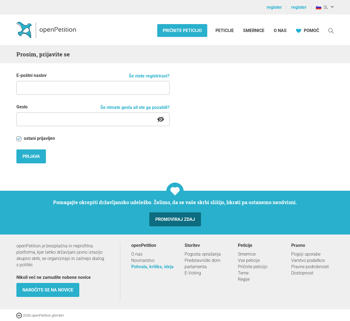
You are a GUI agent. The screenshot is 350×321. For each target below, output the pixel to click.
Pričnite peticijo (182, 30)
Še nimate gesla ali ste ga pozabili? (135, 107)
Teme (243, 273)
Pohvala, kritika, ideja (152, 266)
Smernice (253, 30)
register (274, 7)
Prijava (31, 156)
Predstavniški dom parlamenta (202, 263)
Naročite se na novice (47, 290)
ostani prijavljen (35, 138)
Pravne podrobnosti (310, 266)
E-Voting (193, 273)
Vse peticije (249, 260)
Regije (244, 279)
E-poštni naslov (31, 75)
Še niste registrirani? (149, 76)
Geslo (22, 106)
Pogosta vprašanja (203, 254)
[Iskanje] (331, 30)
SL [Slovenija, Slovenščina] (322, 7)
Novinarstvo (142, 260)
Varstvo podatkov (308, 260)
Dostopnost (302, 273)
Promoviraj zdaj (175, 219)
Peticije (225, 30)
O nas (280, 30)
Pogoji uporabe (305, 254)
